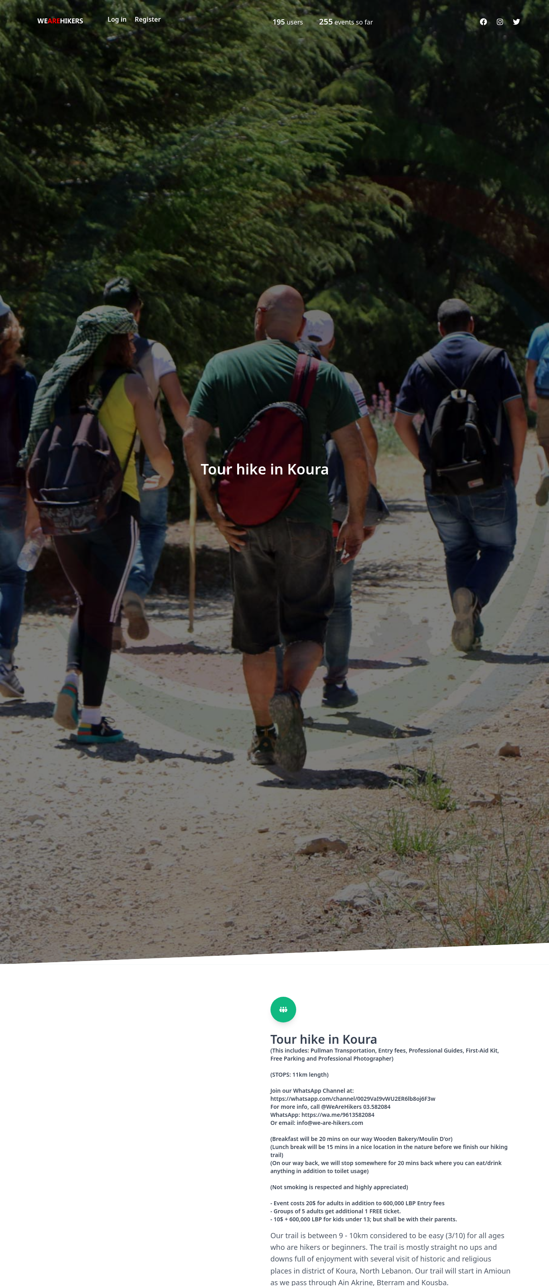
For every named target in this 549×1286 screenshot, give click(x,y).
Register (148, 19)
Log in (117, 19)
